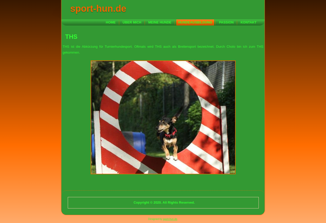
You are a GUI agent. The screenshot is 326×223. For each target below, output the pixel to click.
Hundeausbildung (195, 22)
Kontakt (248, 22)
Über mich (132, 22)
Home (111, 22)
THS (71, 36)
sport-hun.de (98, 8)
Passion (226, 22)
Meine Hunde (159, 22)
